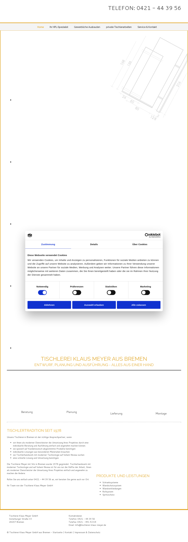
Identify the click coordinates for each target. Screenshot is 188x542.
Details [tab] (94, 244)
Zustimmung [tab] (48, 244)
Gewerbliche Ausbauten (87, 27)
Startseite (58, 532)
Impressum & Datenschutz (87, 532)
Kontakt (68, 532)
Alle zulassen (138, 304)
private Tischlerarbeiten (119, 27)
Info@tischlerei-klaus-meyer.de (90, 525)
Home (40, 27)
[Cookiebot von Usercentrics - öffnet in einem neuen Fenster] (147, 235)
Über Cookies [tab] (139, 244)
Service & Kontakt (147, 27)
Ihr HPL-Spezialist (59, 27)
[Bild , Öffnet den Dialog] (82, 100)
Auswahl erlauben (94, 304)
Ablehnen (49, 304)
